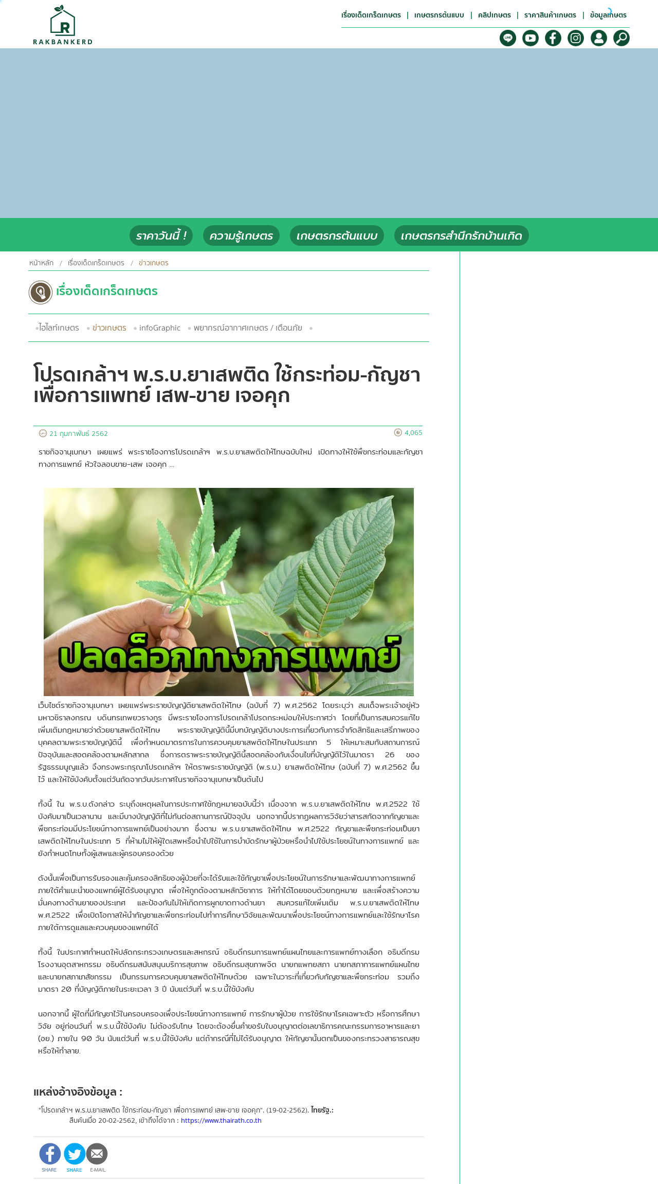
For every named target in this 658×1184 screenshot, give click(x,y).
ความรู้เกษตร (241, 235)
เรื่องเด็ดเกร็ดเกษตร (96, 263)
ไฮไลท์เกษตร (59, 328)
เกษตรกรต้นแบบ (337, 235)
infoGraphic (159, 328)
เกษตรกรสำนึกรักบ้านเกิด (461, 235)
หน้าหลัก (41, 263)
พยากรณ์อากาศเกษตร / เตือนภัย (248, 328)
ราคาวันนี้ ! (161, 235)
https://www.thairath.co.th (221, 1120)
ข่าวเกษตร (109, 328)
